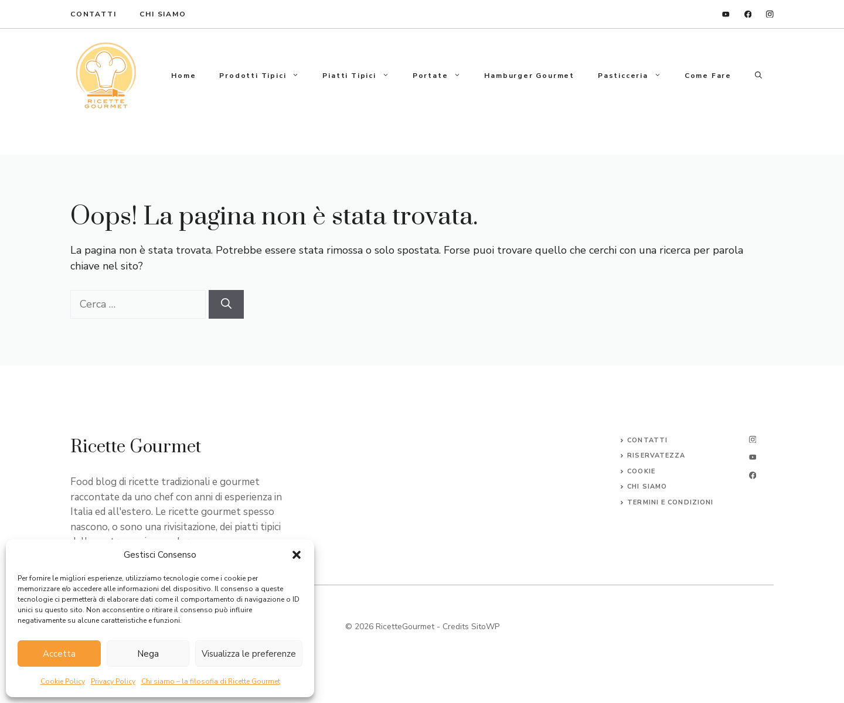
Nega (148, 654)
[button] (296, 555)
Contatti (647, 440)
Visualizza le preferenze (249, 654)
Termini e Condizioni (670, 502)
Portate (443, 75)
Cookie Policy (62, 681)
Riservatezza (656, 455)
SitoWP (485, 626)
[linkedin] (726, 14)
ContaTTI (93, 14)
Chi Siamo (162, 14)
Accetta (59, 654)
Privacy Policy (113, 681)
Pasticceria (635, 75)
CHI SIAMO (647, 486)
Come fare (708, 75)
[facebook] (748, 14)
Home (183, 75)
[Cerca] (226, 304)
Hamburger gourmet (529, 75)
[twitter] (752, 457)
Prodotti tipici (265, 75)
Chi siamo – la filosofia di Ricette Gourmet (210, 681)
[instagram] (770, 14)
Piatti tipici (361, 75)
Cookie (641, 471)
